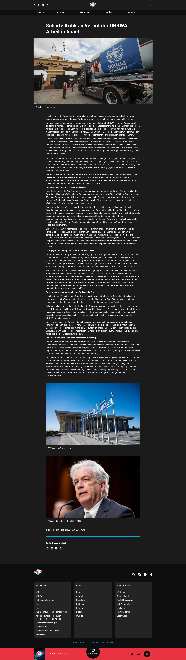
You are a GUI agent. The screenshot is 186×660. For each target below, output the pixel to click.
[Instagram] (39, 5)
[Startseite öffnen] (93, 4)
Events (62, 12)
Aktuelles (86, 12)
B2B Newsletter (124, 604)
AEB (37, 604)
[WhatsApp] (35, 5)
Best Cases (122, 616)
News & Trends (123, 612)
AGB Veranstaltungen (45, 600)
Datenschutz (41, 627)
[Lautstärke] (133, 654)
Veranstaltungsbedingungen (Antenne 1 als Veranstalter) (48, 617)
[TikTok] (46, 5)
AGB (38, 592)
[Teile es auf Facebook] (47, 548)
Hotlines (80, 604)
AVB (37, 608)
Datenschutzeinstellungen (47, 631)
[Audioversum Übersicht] (93, 652)
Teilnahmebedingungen (46, 623)
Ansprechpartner (124, 596)
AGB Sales (40, 596)
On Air (40, 12)
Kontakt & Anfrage (125, 600)
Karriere (79, 608)
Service (132, 12)
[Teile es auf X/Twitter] (51, 548)
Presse (79, 612)
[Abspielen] (147, 654)
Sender (110, 12)
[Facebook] (43, 5)
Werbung (121, 592)
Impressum (41, 635)
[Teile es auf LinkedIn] (56, 548)
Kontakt (79, 592)
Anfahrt (79, 596)
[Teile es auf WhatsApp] (60, 548)
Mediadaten (122, 608)
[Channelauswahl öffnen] (151, 5)
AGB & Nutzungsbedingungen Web (51, 612)
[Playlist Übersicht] (139, 654)
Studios (79, 616)
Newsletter (81, 600)
